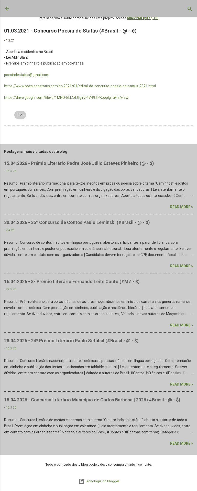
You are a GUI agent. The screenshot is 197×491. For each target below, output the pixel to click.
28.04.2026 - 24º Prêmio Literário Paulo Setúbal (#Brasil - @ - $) (71, 340)
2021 (20, 115)
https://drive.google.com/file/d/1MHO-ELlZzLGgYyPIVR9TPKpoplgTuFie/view (66, 97)
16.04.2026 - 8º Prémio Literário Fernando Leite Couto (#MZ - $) (72, 281)
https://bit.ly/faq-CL (142, 18)
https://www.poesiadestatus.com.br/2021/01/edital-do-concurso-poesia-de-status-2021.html (80, 86)
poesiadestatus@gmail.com (26, 75)
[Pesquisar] (190, 10)
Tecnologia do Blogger (98, 481)
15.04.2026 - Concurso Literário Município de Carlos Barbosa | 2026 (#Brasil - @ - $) (92, 399)
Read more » (181, 207)
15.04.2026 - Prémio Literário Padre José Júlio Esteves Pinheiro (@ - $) (79, 163)
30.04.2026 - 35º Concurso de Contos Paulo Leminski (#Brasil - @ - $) (77, 222)
